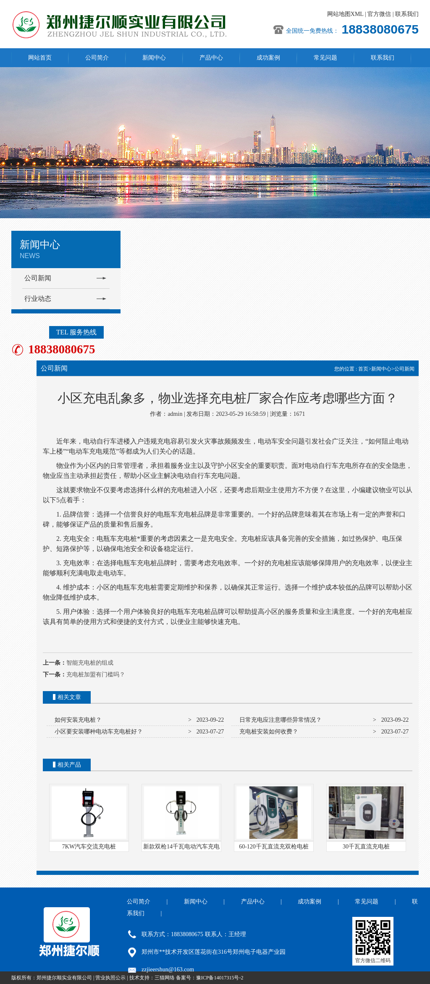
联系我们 (407, 14)
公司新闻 (37, 278)
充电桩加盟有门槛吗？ (95, 674)
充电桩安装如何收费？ (267, 731)
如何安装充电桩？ (77, 720)
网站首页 (40, 58)
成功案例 (268, 58)
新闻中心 (154, 58)
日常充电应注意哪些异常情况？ (279, 720)
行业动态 (37, 298)
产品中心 (211, 58)
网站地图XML (345, 14)
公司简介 (97, 58)
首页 (363, 369)
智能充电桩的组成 (89, 663)
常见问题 (325, 58)
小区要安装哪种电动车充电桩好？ (97, 731)
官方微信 (379, 14)
